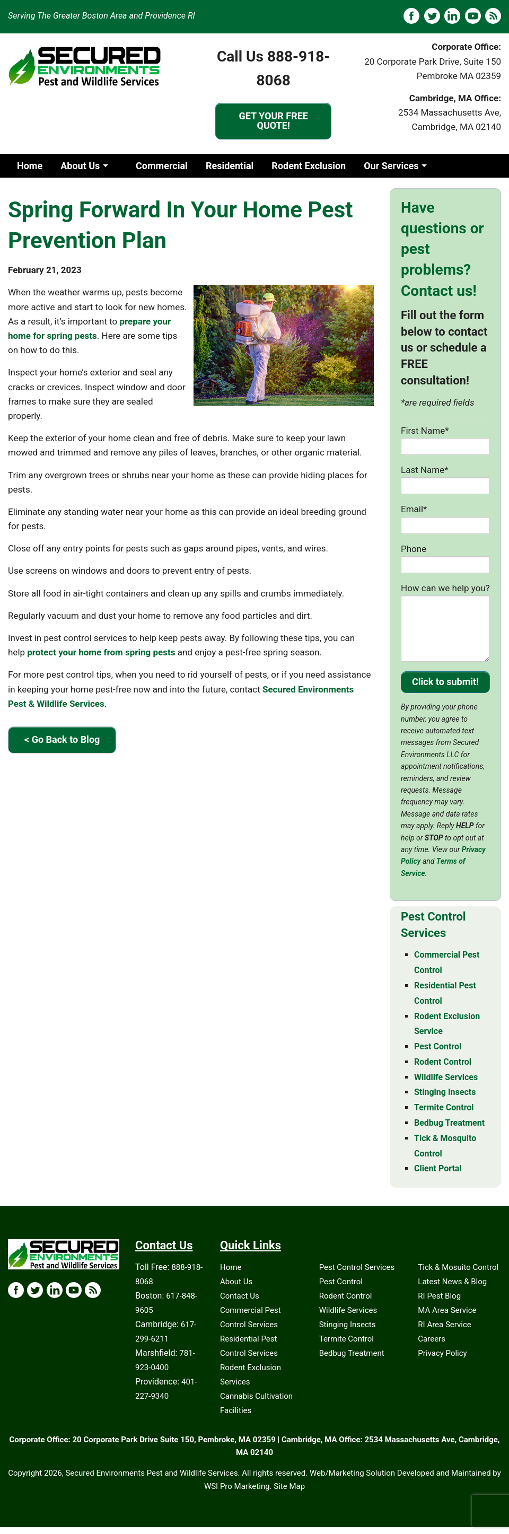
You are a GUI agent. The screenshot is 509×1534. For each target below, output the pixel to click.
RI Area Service (444, 1324)
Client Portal (438, 1168)
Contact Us (239, 1296)
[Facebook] (411, 16)
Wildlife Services (348, 1310)
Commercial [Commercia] (162, 165)
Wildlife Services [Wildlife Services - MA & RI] (446, 1077)
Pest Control (341, 1281)
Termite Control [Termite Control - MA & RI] (444, 1107)
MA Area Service (447, 1310)
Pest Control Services (357, 1267)
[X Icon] (35, 1290)
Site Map (289, 1486)
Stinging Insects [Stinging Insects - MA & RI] (445, 1092)
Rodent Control (345, 1296)
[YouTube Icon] (74, 1290)
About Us (80, 165)
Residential (229, 165)
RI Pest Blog (439, 1296)
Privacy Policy (442, 1353)
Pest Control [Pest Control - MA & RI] (437, 1046)
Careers (431, 1339)
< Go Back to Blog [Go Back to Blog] (62, 739)
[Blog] (493, 16)
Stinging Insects (347, 1324)
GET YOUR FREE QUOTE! (273, 120)
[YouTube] (473, 16)
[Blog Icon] (93, 1290)
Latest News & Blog (452, 1281)
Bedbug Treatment (351, 1353)
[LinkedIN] (452, 16)
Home (29, 165)
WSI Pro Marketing (237, 1486)
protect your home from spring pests (101, 652)
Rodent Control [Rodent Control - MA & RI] (442, 1062)
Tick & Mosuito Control (458, 1267)
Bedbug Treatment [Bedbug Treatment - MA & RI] (449, 1123)
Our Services (391, 165)
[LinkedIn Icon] (55, 1290)
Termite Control (346, 1339)
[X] (432, 16)
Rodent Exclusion (308, 165)
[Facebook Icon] (16, 1290)
